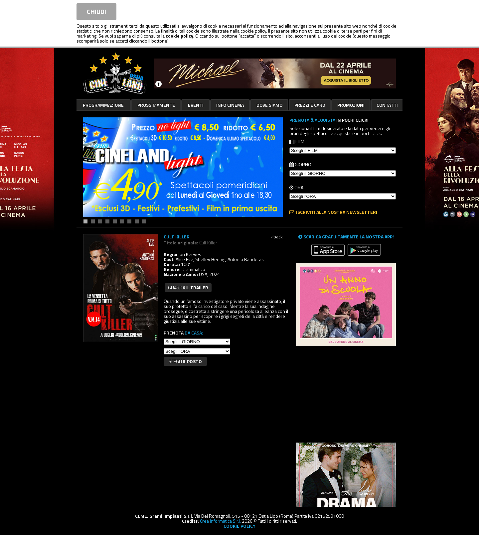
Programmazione (103, 104)
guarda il (188, 287)
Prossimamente (156, 104)
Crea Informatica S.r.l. (220, 520)
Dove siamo (269, 104)
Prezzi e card (309, 104)
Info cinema (230, 104)
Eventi (196, 104)
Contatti (387, 104)
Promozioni (351, 104)
